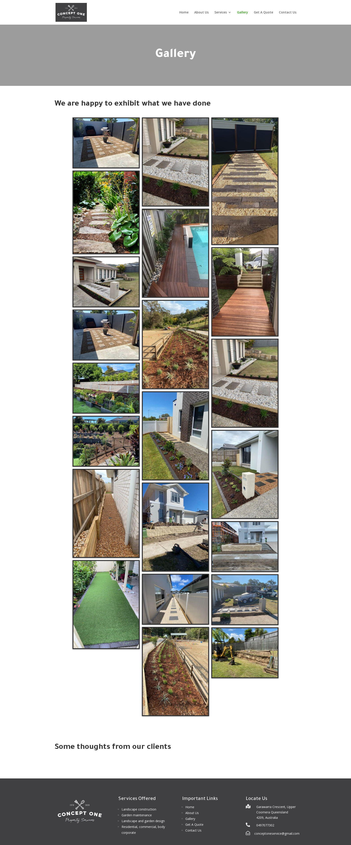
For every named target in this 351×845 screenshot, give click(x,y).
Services (220, 12)
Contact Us (287, 12)
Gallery (242, 12)
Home (183, 12)
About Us (201, 12)
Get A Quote (263, 12)
